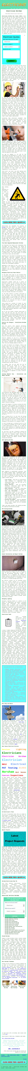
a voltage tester (6, 820)
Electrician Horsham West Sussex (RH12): (12, 16)
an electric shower (7, 971)
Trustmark (15, 739)
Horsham (3, 227)
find (6, 883)
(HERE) (15, 744)
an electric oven (21, 971)
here (6, 1034)
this (21, 734)
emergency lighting (21, 627)
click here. (21, 721)
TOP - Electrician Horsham (8, 1038)
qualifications (8, 23)
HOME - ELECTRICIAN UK (14, 1048)
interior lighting (21, 642)
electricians (5, 782)
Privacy (25, 1059)
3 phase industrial (10, 630)
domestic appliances (15, 972)
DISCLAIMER (24, 8)
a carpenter (23, 976)
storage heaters (6, 976)
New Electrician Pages (13, 1055)
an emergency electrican (11, 977)
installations (9, 142)
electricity (11, 147)
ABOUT (17, 8)
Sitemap (3, 1055)
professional (23, 201)
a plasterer (9, 973)
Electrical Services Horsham (10, 895)
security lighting (6, 967)
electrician (4, 22)
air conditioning (22, 968)
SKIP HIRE (4, 968)
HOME (11, 8)
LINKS (14, 8)
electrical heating (21, 973)
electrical (4, 67)
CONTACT (20, 8)
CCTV (22, 967)
